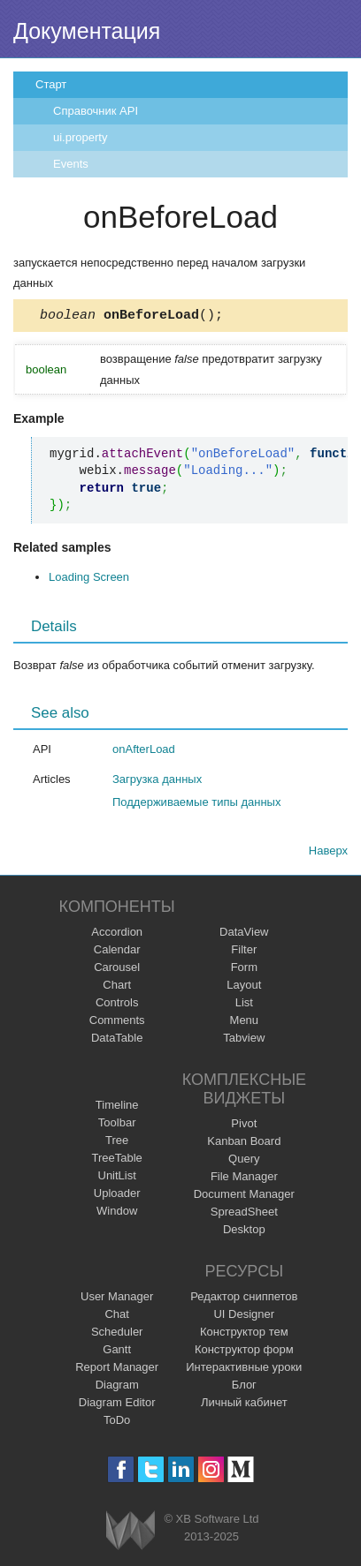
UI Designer (243, 1316)
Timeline (117, 1107)
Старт (50, 84)
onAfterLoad (143, 751)
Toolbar (117, 1125)
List (244, 1005)
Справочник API (95, 110)
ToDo (117, 1422)
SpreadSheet (244, 1214)
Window (116, 1213)
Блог (244, 1387)
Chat (116, 1316)
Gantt (117, 1352)
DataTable (117, 1040)
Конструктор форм (244, 1352)
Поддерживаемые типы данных (196, 804)
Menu (244, 1022)
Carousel (117, 969)
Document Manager (244, 1196)
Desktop (244, 1231)
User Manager (117, 1299)
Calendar (117, 952)
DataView (243, 934)
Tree (116, 1142)
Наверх (328, 853)
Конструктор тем (244, 1334)
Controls (117, 1005)
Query (243, 1161)
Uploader (117, 1195)
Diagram (117, 1387)
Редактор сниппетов (243, 1299)
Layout (244, 987)
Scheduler (117, 1334)
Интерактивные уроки (244, 1369)
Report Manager (116, 1369)
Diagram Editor (117, 1405)
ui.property (80, 137)
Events (70, 163)
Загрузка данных (157, 781)
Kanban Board (243, 1143)
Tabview (244, 1040)
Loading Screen (89, 579)
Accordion (116, 934)
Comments (117, 1022)
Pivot (244, 1126)
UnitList (117, 1178)
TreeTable (117, 1160)
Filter (244, 952)
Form (244, 969)
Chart (117, 987)
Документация (86, 31)
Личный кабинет (244, 1405)
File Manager (244, 1179)
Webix (130, 1533)
